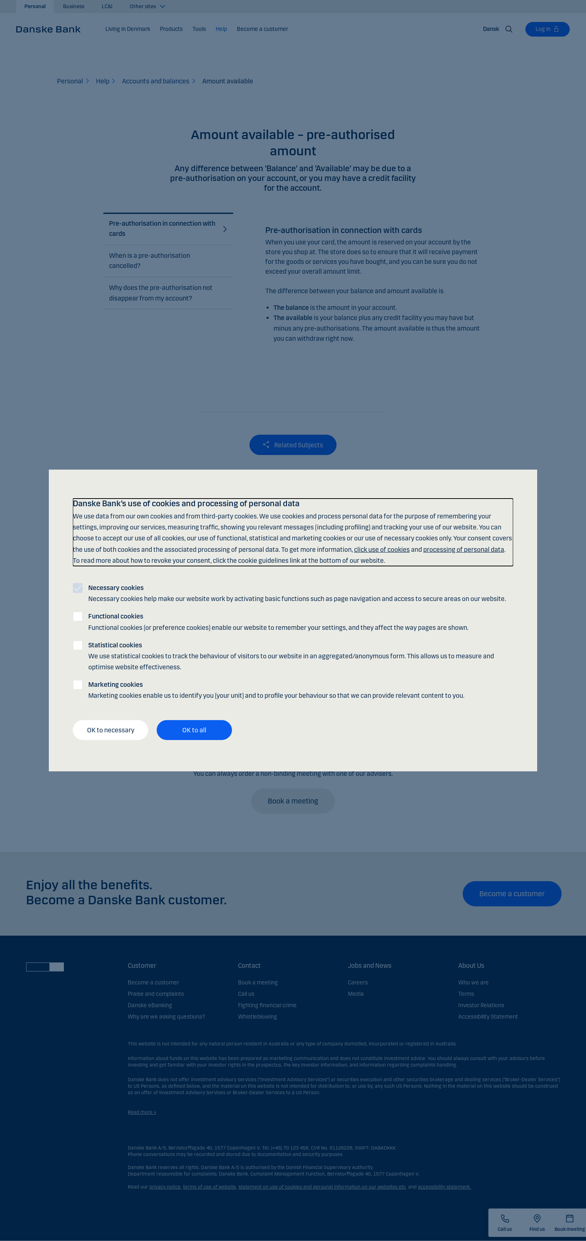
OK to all (194, 730)
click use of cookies (382, 549)
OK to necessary (110, 730)
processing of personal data (463, 549)
